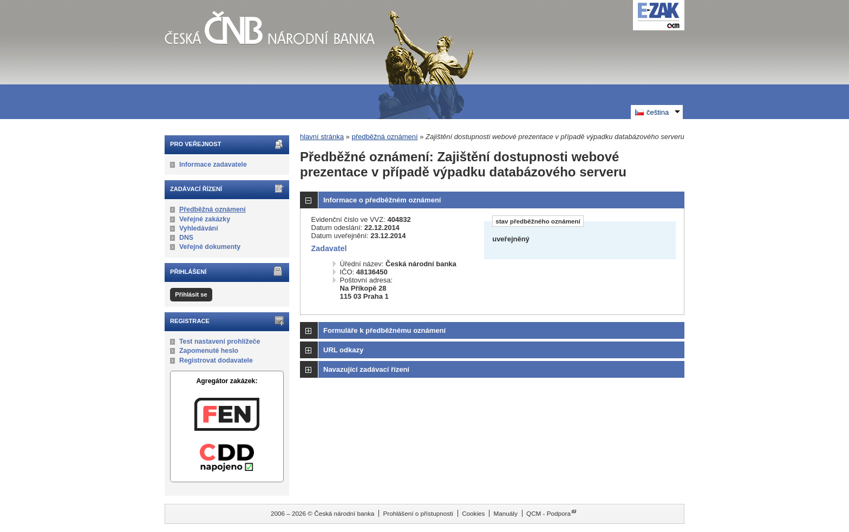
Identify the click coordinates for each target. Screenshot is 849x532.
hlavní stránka (322, 137)
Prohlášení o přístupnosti (418, 513)
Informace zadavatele (213, 164)
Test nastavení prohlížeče (219, 341)
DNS (186, 237)
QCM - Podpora (548, 513)
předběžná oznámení (384, 137)
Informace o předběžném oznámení (382, 200)
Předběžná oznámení (212, 209)
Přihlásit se (191, 294)
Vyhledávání (198, 228)
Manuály (506, 513)
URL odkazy (343, 350)
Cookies (473, 513)
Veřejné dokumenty (209, 247)
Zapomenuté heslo (208, 350)
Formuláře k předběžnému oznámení (384, 330)
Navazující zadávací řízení (366, 369)
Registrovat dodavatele (216, 360)
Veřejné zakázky (204, 219)
